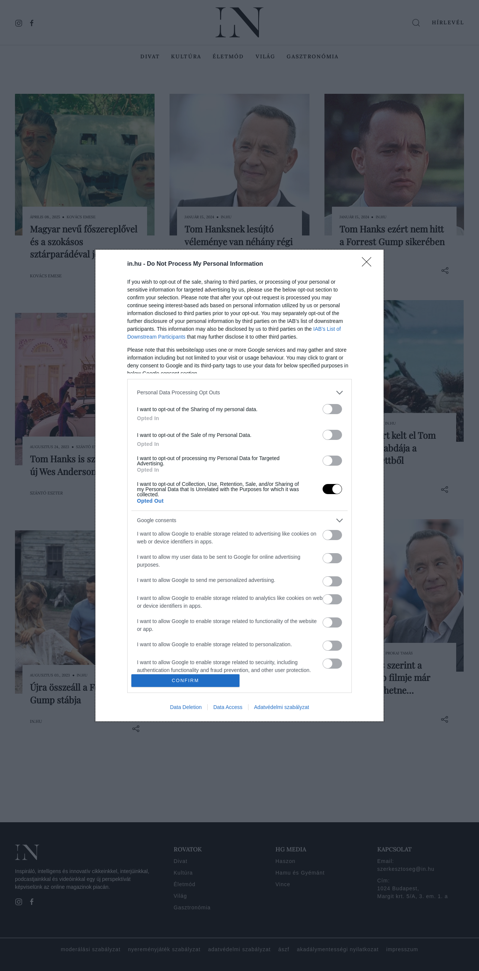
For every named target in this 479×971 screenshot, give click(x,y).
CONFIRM (185, 681)
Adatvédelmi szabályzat (281, 707)
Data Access (227, 707)
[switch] (332, 409)
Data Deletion (186, 707)
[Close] (369, 264)
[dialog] (239, 485)
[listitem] (239, 393)
